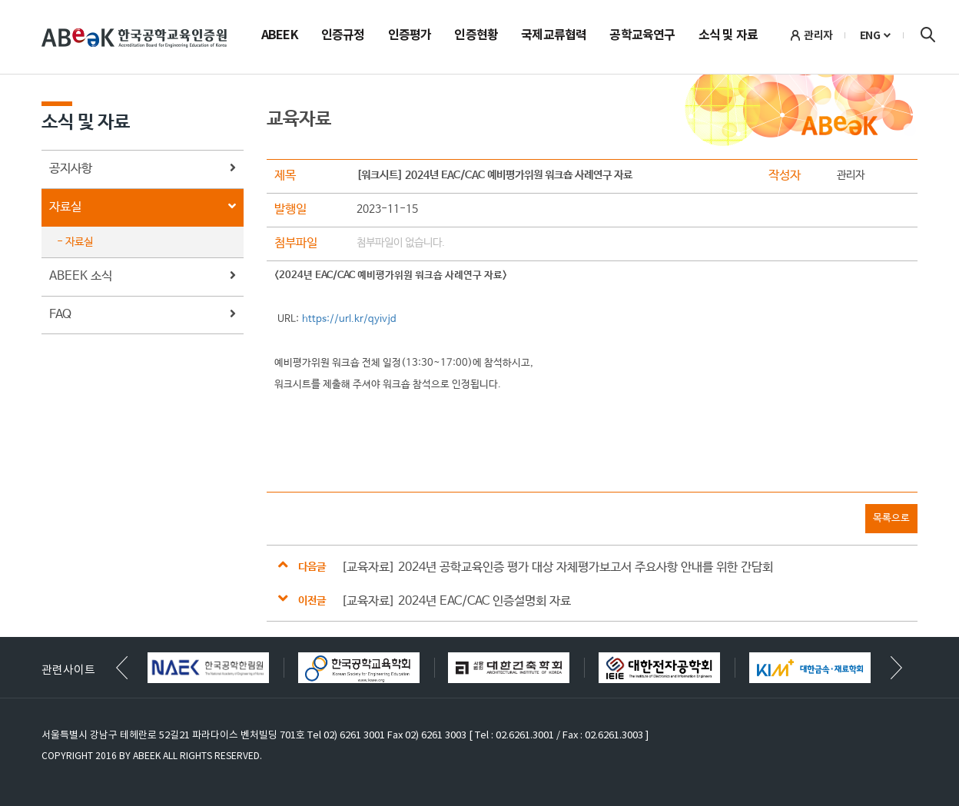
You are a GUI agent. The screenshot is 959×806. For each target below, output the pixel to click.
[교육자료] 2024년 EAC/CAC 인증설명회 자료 (456, 601)
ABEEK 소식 (142, 277)
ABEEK (279, 36)
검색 (927, 35)
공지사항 (142, 169)
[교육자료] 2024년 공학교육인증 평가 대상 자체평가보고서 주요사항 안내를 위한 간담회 (557, 567)
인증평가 (410, 36)
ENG (870, 35)
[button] (896, 668)
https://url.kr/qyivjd (349, 319)
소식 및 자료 (728, 36)
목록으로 (891, 518)
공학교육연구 (642, 36)
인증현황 (476, 36)
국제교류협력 (553, 36)
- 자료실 (75, 242)
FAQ (142, 315)
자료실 (142, 208)
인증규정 (343, 36)
